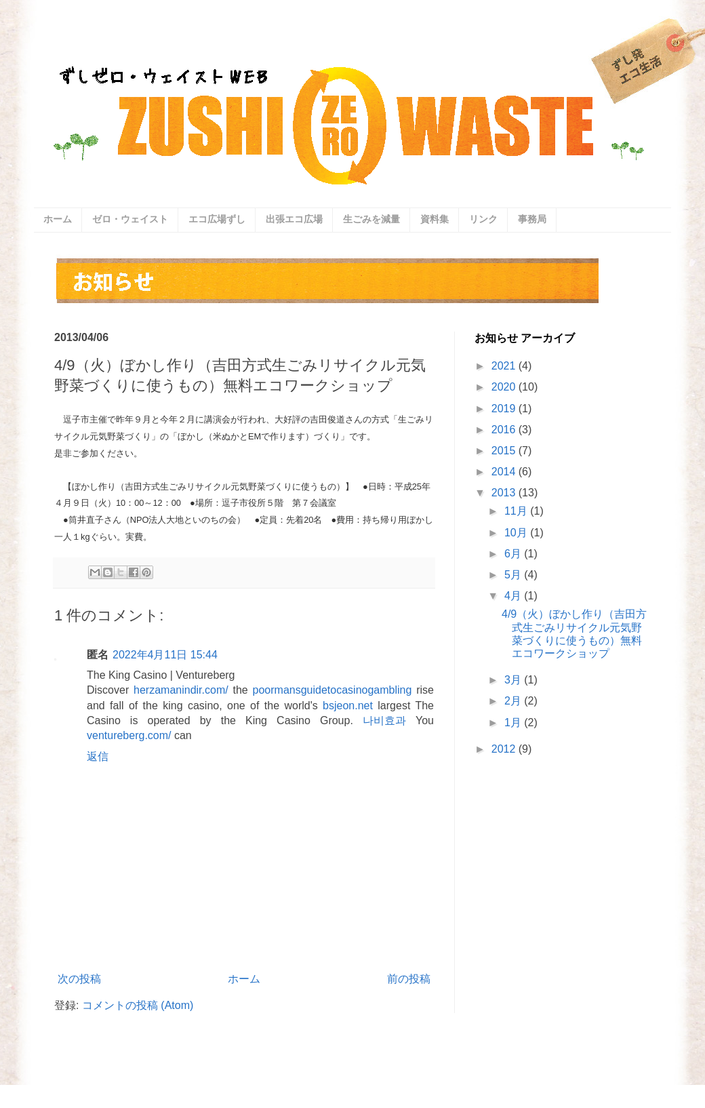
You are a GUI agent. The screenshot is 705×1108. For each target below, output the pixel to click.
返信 (97, 756)
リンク (483, 219)
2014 (505, 471)
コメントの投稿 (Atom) (137, 1005)
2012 (505, 749)
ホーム (57, 219)
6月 (514, 553)
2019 (505, 408)
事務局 (532, 219)
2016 (505, 429)
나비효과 (384, 720)
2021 (505, 366)
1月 (514, 722)
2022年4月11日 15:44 (165, 654)
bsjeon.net (348, 705)
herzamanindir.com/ (181, 690)
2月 (514, 701)
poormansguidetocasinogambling (332, 690)
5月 (514, 574)
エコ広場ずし (216, 219)
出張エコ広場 (294, 219)
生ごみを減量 (371, 219)
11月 (517, 511)
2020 (505, 387)
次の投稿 (79, 979)
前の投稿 (408, 979)
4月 (514, 595)
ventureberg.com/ (129, 735)
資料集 (434, 219)
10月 (517, 532)
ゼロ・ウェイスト (130, 219)
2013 (505, 492)
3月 (514, 680)
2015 (505, 450)
